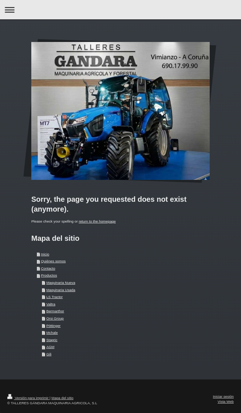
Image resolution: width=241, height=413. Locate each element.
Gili (48, 354)
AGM (50, 347)
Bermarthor (55, 311)
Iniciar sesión (223, 396)
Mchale (52, 333)
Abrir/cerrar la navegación (120, 10)
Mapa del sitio (62, 398)
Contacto (48, 268)
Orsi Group (55, 318)
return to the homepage (97, 221)
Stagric (52, 340)
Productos (49, 275)
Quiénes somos (53, 261)
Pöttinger (53, 326)
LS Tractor (54, 297)
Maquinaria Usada (60, 290)
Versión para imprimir (28, 398)
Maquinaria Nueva (60, 283)
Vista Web (226, 402)
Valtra (50, 304)
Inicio (45, 254)
